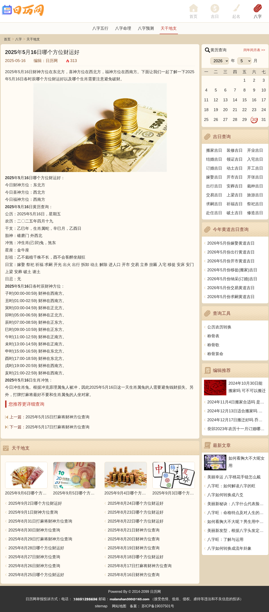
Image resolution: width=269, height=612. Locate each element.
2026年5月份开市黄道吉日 (231, 261)
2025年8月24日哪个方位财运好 (136, 503)
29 (244, 119)
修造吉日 (255, 213)
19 (216, 110)
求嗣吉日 (214, 204)
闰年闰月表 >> (254, 50)
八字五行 (100, 28)
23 (254, 110)
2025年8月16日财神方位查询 (134, 575)
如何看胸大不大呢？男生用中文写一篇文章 (236, 521)
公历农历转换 (219, 327)
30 (254, 119)
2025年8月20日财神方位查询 (134, 539)
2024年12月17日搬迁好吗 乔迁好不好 (236, 420)
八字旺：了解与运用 (225, 539)
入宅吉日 (255, 159)
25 (206, 119)
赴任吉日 (214, 213)
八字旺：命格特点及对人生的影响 (236, 512)
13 (225, 100)
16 (254, 100)
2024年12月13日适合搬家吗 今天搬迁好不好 (236, 411)
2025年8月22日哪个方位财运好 (136, 521)
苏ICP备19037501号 (158, 606)
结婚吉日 (214, 159)
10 (263, 90)
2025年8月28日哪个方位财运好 (36, 548)
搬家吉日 (214, 150)
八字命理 (123, 28)
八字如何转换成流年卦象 (229, 548)
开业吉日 (255, 150)
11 (206, 100)
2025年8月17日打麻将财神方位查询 (140, 566)
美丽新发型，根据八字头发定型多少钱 (236, 530)
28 (235, 119)
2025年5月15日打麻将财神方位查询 (58, 417)
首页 (7, 39)
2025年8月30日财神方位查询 (34, 530)
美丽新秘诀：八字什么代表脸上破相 (236, 504)
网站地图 (119, 606)
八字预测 (146, 28)
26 (216, 119)
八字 (258, 16)
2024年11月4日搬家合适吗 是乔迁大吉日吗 (236, 402)
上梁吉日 (235, 195)
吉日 (215, 16)
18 (206, 110)
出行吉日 (214, 186)
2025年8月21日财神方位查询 (134, 530)
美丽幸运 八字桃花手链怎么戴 (234, 477)
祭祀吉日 (255, 204)
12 (216, 100)
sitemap (101, 606)
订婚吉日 (214, 168)
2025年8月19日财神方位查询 (134, 548)
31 (263, 119)
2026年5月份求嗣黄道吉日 (231, 297)
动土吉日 (235, 168)
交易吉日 (214, 195)
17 (263, 100)
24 (263, 110)
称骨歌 (213, 345)
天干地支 (169, 28)
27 (225, 119)
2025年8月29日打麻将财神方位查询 (40, 539)
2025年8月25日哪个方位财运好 (36, 575)
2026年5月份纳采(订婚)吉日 (232, 279)
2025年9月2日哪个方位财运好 (35, 503)
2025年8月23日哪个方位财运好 (136, 512)
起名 (236, 16)
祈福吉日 (235, 204)
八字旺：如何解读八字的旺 (231, 486)
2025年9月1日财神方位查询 (33, 512)
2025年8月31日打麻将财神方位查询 (40, 521)
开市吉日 (235, 177)
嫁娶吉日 (214, 177)
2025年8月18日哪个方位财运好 (136, 557)
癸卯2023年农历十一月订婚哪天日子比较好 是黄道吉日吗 (236, 429)
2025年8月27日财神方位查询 (34, 557)
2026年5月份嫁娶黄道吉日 (231, 243)
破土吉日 (235, 213)
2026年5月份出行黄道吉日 (231, 252)
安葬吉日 (235, 186)
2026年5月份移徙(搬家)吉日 (232, 270)
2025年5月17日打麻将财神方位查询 (58, 427)
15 (244, 100)
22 (244, 110)
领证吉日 (235, 159)
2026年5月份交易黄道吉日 (231, 288)
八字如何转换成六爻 (225, 495)
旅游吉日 (255, 195)
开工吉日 (255, 168)
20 (225, 110)
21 (235, 110)
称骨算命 (215, 354)
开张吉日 (255, 177)
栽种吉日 (255, 186)
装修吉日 (235, 150)
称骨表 (213, 336)
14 (235, 100)
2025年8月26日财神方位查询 (34, 566)
